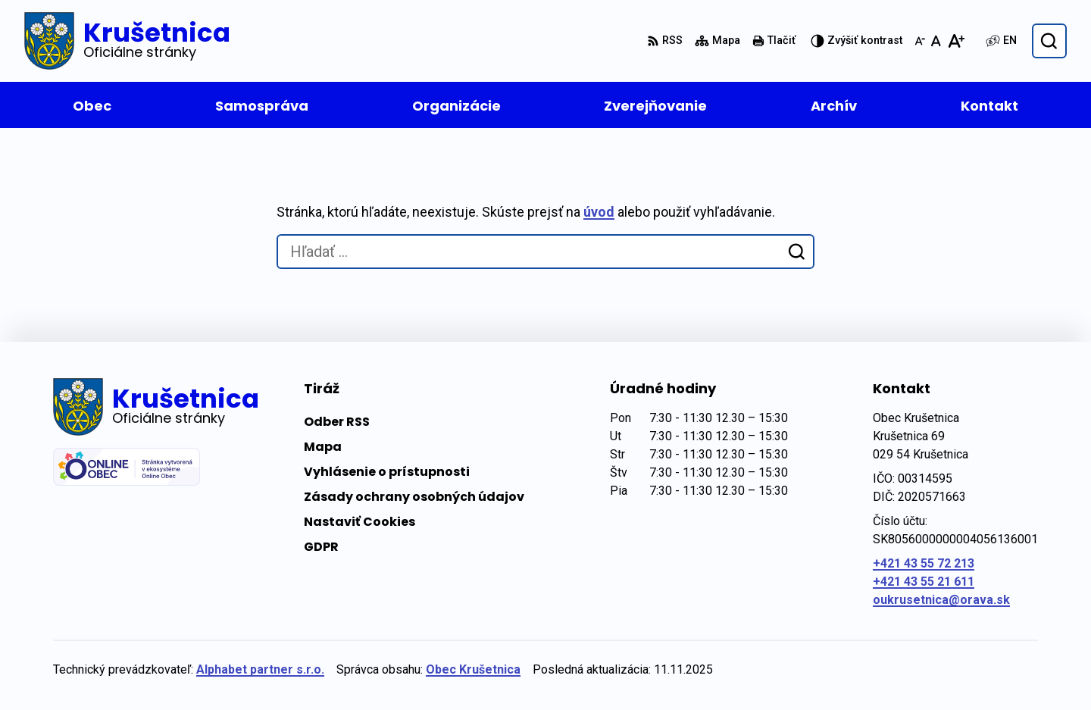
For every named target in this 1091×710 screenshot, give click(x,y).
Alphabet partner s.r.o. (260, 669)
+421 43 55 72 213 (923, 563)
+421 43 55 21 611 (923, 581)
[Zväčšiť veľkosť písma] (956, 41)
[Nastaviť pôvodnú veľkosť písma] (936, 41)
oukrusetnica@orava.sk (941, 600)
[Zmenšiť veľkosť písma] (919, 41)
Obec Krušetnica (473, 669)
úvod (598, 212)
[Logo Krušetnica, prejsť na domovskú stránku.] (127, 41)
